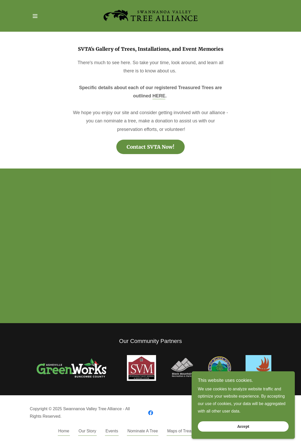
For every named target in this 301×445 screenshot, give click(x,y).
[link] (150, 15)
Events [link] (111, 431)
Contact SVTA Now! (150, 147)
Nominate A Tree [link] (142, 431)
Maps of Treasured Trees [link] (190, 431)
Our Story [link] (87, 431)
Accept (243, 426)
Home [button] (63, 431)
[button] (35, 16)
